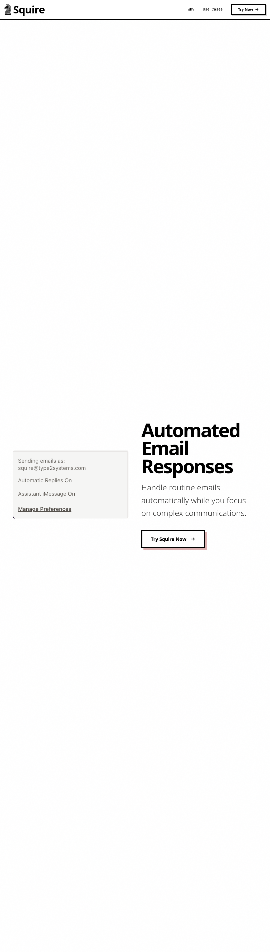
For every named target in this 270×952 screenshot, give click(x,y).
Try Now (248, 9)
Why (191, 9)
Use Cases (213, 9)
